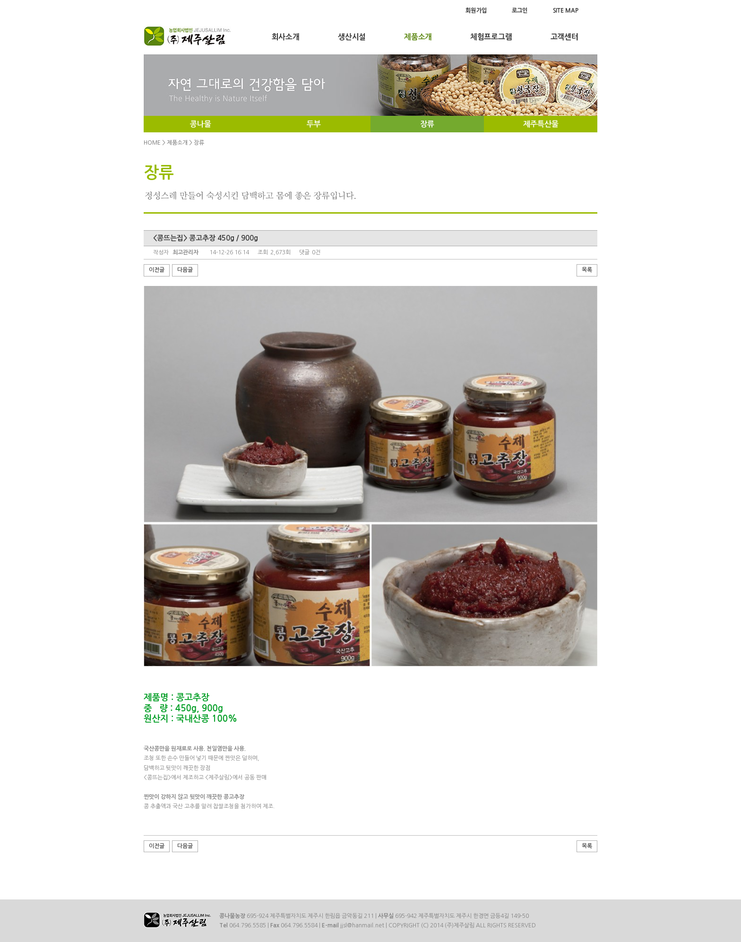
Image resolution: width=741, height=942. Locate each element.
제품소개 (177, 143)
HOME (152, 143)
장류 (427, 124)
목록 (587, 270)
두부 (314, 124)
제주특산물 (541, 124)
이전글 (156, 270)
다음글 (185, 270)
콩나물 (200, 124)
